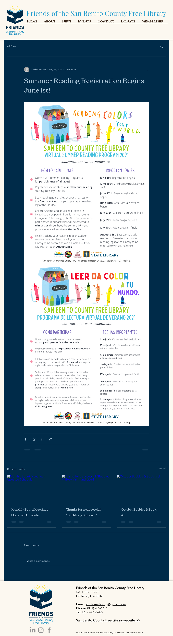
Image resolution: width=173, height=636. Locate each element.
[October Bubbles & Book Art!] (141, 488)
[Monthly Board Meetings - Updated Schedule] (31, 488)
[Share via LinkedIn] (42, 439)
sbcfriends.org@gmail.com (106, 604)
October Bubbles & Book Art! (138, 512)
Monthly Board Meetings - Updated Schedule (30, 512)
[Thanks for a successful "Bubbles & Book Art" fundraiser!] (86, 488)
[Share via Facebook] (25, 439)
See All (162, 468)
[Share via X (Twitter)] (33, 439)
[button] (161, 46)
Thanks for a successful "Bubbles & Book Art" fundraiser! (83, 512)
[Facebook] (49, 630)
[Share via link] (50, 439)
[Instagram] (40, 630)
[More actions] (147, 70)
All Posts (11, 46)
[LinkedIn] (32, 630)
